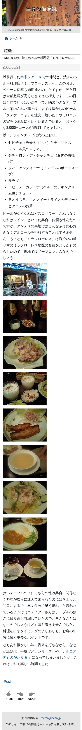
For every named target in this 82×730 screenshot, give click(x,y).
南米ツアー (29, 77)
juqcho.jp (45, 724)
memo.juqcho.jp (51, 718)
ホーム (11, 38)
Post (7, 682)
